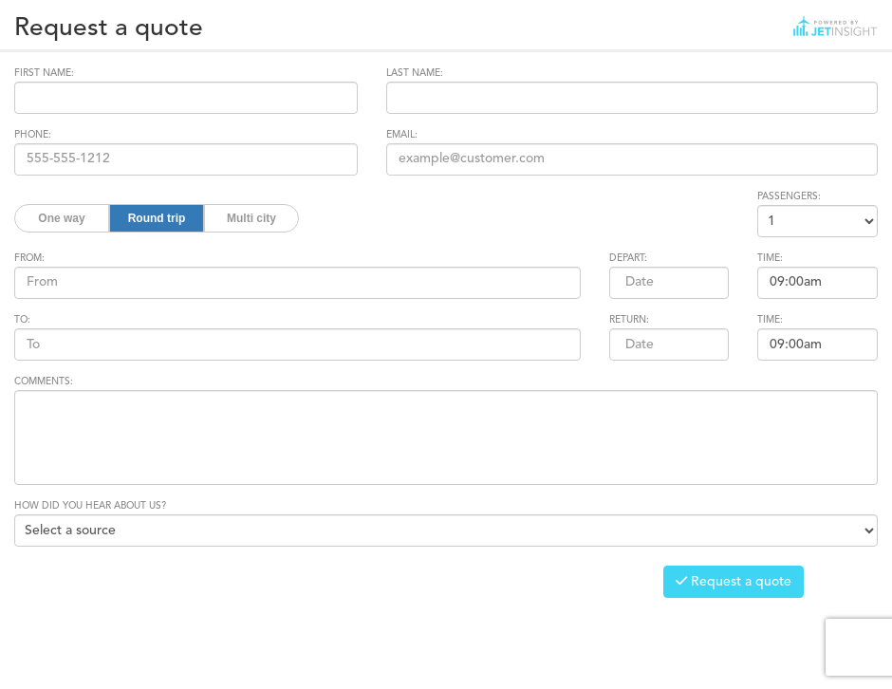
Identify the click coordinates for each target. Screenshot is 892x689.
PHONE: (32, 135)
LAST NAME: (414, 73)
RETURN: (629, 320)
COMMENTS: (43, 381)
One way (61, 218)
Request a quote (733, 581)
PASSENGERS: (789, 196)
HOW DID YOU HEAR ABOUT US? (90, 506)
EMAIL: (402, 135)
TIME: (770, 258)
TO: (22, 320)
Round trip (157, 218)
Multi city (251, 218)
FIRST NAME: (44, 73)
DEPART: (628, 258)
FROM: (29, 258)
